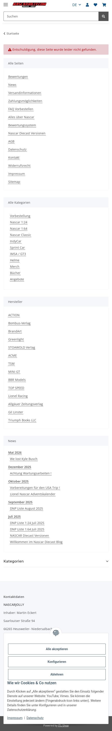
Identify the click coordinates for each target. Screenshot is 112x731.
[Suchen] (103, 16)
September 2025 (20, 502)
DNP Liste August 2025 (26, 508)
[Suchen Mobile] (51, 16)
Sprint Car (17, 247)
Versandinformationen (24, 93)
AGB (11, 141)
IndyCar (15, 241)
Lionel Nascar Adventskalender (32, 494)
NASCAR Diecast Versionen (29, 535)
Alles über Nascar (21, 117)
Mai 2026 (15, 452)
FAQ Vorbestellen (20, 109)
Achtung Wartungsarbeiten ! (30, 473)
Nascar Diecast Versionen (27, 133)
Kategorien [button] (13, 561)
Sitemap (14, 182)
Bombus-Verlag (19, 323)
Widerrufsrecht (19, 165)
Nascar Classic (20, 235)
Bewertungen (18, 77)
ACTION (14, 315)
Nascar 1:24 (18, 222)
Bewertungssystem (22, 125)
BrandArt (15, 331)
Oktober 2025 (18, 481)
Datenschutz (35, 718)
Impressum (14, 718)
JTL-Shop (63, 725)
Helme (14, 260)
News (12, 85)
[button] (87, 4)
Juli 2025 (14, 516)
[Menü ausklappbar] (5, 2)
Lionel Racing (18, 396)
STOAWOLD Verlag (21, 347)
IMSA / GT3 (18, 254)
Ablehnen (56, 674)
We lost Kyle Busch (23, 459)
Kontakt (13, 157)
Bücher (15, 273)
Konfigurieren (57, 661)
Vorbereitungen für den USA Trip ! (35, 488)
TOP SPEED (16, 388)
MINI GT (14, 372)
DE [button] (74, 4)
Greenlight (16, 339)
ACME (12, 355)
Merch (14, 266)
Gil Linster (15, 412)
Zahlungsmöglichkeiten (25, 101)
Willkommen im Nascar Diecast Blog (36, 542)
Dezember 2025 (19, 467)
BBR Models (17, 380)
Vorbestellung (20, 216)
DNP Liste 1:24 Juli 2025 (27, 523)
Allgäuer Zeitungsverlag (25, 404)
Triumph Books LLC (22, 420)
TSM (11, 363)
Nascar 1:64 (18, 228)
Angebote (17, 279)
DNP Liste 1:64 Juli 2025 (27, 529)
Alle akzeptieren (57, 649)
